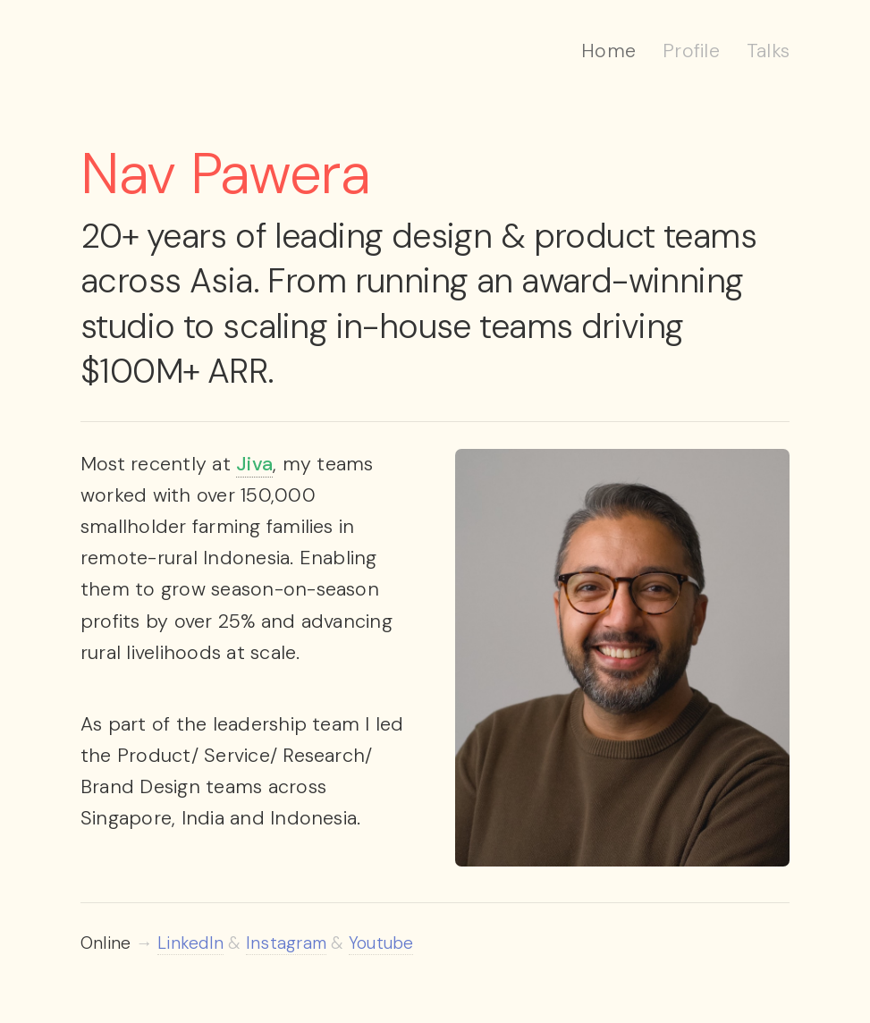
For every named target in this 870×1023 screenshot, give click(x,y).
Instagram (286, 943)
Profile (691, 50)
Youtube (381, 943)
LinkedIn (190, 943)
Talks (768, 50)
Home (608, 50)
